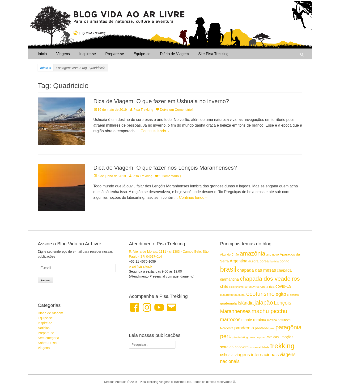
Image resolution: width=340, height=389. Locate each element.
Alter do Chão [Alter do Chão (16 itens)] (229, 254)
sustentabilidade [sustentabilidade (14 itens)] (259, 347)
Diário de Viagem (174, 54)
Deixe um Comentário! (176, 109)
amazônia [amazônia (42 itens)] (252, 253)
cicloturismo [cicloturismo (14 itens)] (236, 286)
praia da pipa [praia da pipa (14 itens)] (257, 337)
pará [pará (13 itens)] (271, 328)
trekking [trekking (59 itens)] (282, 346)
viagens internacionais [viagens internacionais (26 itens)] (256, 354)
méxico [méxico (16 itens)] (272, 320)
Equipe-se (141, 54)
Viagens (63, 54)
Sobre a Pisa (47, 343)
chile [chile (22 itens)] (224, 286)
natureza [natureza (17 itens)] (284, 320)
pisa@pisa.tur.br (141, 266)
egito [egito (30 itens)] (281, 294)
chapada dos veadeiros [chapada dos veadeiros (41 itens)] (270, 278)
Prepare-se (114, 54)
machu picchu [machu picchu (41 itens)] (269, 311)
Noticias (44, 328)
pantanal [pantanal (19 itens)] (261, 328)
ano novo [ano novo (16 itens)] (272, 254)
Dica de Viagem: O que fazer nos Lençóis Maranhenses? (165, 167)
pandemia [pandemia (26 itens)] (244, 327)
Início (42, 54)
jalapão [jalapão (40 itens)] (264, 302)
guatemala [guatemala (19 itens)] (228, 303)
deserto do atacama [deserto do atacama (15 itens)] (232, 294)
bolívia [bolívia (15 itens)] (274, 261)
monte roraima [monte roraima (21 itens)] (253, 320)
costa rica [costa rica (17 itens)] (267, 286)
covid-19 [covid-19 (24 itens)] (283, 286)
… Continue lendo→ (153, 131)
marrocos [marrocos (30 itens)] (230, 319)
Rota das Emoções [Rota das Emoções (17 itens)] (279, 337)
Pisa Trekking (143, 109)
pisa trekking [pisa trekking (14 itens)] (240, 337)
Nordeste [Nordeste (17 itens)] (226, 328)
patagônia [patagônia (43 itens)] (289, 327)
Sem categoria (48, 338)
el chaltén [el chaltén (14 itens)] (293, 294)
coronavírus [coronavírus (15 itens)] (251, 286)
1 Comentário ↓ (170, 176)
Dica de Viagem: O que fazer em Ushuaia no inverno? (161, 101)
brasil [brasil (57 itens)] (228, 269)
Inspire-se (87, 54)
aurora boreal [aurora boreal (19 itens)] (259, 261)
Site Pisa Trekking (213, 54)
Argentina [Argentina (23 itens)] (238, 261)
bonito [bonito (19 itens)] (284, 261)
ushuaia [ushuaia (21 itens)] (227, 355)
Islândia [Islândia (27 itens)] (245, 302)
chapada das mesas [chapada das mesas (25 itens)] (256, 270)
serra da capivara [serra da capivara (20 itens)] (234, 347)
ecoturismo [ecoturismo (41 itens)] (260, 294)
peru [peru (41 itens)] (226, 336)
